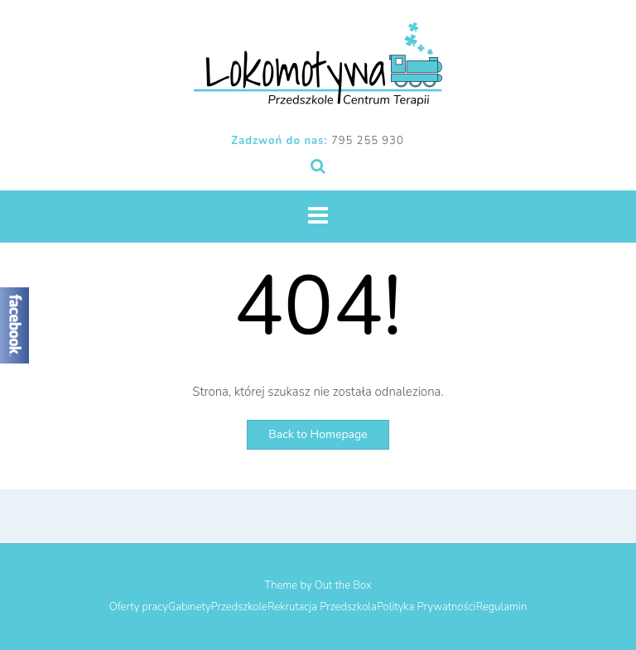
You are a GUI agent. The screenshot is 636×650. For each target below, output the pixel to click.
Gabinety (189, 607)
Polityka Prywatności (426, 607)
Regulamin (502, 607)
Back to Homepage (317, 434)
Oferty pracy (138, 607)
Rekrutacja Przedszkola (322, 607)
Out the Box (343, 585)
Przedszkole (239, 607)
